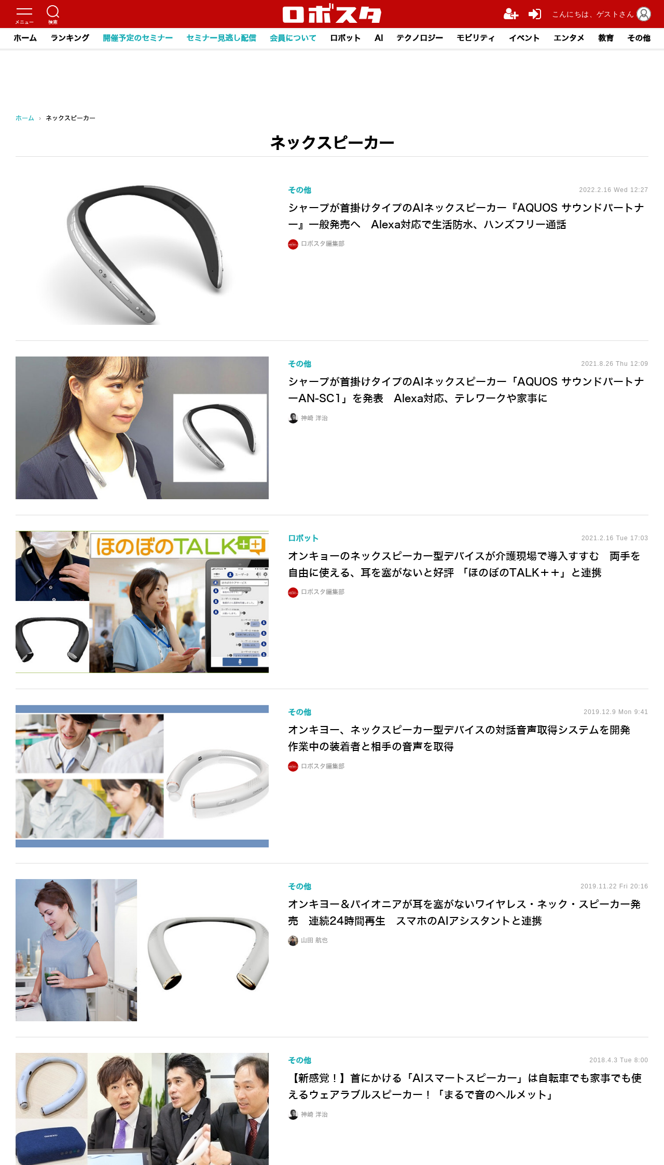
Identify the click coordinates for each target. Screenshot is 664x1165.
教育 (606, 38)
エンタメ (569, 38)
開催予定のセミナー (138, 38)
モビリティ (476, 38)
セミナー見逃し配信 (221, 38)
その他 (639, 38)
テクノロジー (419, 38)
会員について (293, 38)
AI (379, 38)
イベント (524, 38)
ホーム (25, 38)
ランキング (69, 38)
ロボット (345, 38)
